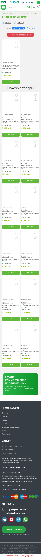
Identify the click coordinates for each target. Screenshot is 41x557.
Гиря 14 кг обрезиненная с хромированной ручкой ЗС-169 (30, 258)
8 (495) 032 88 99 (28, 2)
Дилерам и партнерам (10, 427)
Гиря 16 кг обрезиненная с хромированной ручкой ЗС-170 (30, 120)
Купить (11, 82)
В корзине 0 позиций (20, 556)
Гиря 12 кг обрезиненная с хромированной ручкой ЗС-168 (10, 120)
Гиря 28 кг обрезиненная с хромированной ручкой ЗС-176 (30, 350)
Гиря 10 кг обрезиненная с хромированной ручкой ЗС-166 (10, 258)
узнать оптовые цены (22, 35)
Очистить (31, 28)
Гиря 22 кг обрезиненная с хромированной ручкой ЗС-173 (30, 304)
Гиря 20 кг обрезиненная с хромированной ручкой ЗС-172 (10, 166)
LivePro (16, 28)
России (27, 534)
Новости (5, 420)
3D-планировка (8, 450)
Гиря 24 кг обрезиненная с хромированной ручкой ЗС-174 (30, 166)
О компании (6, 413)
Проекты (5, 423)
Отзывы (5, 416)
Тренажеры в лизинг (10, 453)
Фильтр (20, 23)
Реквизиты (6, 434)
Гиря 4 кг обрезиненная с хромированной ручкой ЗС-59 (10, 212)
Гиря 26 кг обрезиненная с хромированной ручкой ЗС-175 (10, 350)
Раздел (8, 23)
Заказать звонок (13, 529)
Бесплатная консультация (12, 446)
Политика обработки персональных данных (19, 547)
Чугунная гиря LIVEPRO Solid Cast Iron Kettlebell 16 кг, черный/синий (10, 66)
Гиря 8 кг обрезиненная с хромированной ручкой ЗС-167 (30, 212)
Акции (4, 430)
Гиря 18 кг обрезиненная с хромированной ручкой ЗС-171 (10, 304)
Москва (12, 534)
